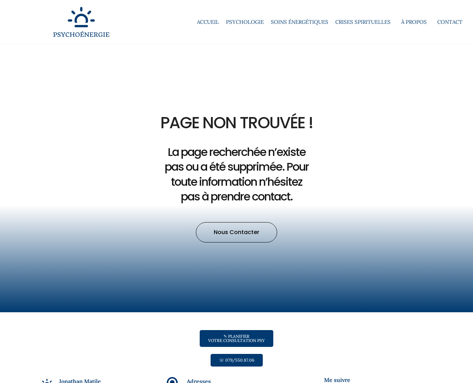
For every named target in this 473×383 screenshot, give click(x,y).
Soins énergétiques (299, 22)
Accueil (208, 22)
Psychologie (245, 22)
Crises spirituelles (364, 22)
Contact (449, 22)
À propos (415, 22)
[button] (236, 232)
